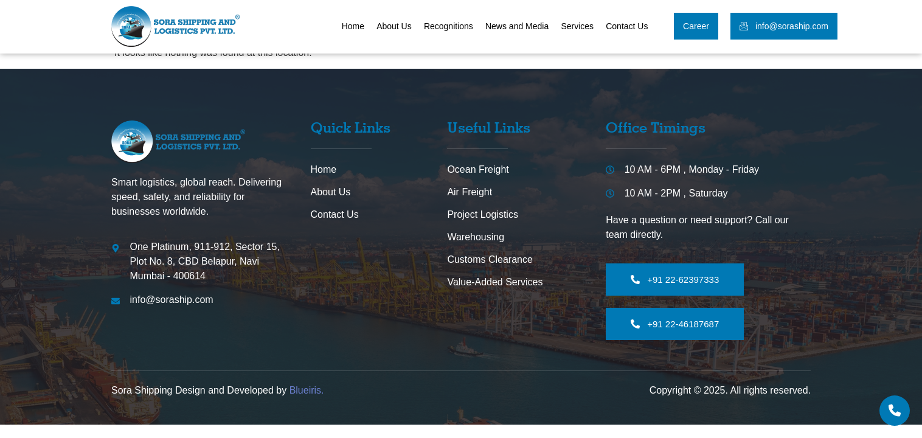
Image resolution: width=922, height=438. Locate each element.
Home (353, 26)
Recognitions (448, 26)
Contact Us (627, 26)
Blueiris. (306, 390)
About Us (394, 26)
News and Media (517, 26)
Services (577, 26)
